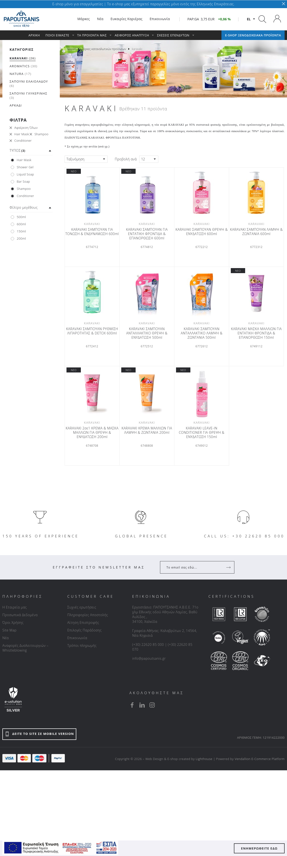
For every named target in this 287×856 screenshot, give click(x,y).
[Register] (229, 567)
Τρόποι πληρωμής (81, 645)
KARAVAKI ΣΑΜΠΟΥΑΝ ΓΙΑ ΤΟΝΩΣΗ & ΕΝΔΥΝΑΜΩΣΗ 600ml (92, 231)
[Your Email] (194, 567)
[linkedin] (142, 705)
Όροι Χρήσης (13, 622)
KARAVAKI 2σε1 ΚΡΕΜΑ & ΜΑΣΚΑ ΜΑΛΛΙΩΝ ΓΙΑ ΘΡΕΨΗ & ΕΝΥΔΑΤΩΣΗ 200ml (92, 432)
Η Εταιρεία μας (14, 607)
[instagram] (152, 705)
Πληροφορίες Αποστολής (87, 615)
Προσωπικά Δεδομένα (20, 615)
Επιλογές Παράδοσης (84, 630)
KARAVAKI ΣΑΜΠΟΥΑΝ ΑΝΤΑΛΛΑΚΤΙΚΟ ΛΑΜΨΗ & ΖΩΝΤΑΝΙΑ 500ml (202, 333)
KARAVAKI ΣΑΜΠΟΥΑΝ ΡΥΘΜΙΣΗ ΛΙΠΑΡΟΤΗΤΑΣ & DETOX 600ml (92, 331)
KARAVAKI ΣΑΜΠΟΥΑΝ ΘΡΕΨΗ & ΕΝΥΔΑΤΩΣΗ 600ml (202, 231)
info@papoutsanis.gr (149, 658)
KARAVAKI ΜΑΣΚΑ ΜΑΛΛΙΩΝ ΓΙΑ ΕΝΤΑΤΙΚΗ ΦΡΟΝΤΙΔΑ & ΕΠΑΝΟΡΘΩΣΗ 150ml (256, 333)
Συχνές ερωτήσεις (81, 607)
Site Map (9, 630)
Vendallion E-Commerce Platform (260, 759)
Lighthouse (204, 759)
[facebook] (132, 705)
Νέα (5, 638)
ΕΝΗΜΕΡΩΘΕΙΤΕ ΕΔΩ (259, 848)
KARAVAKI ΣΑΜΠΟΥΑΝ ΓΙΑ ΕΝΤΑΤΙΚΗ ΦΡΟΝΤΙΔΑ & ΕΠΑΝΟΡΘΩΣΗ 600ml (147, 233)
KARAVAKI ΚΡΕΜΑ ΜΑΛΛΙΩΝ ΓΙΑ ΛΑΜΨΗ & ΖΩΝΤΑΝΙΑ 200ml (146, 430)
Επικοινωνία (77, 638)
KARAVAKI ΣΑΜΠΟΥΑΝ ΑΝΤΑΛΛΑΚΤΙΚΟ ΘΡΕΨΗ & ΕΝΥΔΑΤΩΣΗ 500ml (147, 333)
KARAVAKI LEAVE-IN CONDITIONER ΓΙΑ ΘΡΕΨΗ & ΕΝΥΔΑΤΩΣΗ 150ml (202, 432)
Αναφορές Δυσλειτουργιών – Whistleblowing (25, 648)
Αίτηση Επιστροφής (83, 622)
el (249, 19)
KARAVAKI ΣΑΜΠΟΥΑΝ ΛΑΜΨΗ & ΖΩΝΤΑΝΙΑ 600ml (256, 231)
